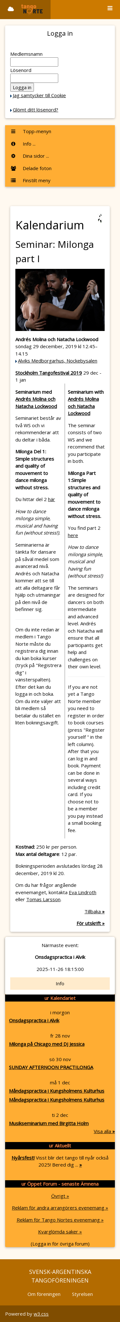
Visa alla (104, 1131)
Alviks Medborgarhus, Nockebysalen (57, 360)
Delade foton (31, 168)
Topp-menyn (30, 131)
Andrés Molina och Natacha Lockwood (83, 406)
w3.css (41, 1314)
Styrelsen (82, 1294)
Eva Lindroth (82, 892)
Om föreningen (44, 1294)
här (51, 499)
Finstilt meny (30, 180)
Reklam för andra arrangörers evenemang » (60, 1207)
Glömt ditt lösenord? (35, 109)
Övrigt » (60, 1196)
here (73, 535)
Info (60, 983)
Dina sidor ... (29, 156)
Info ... (23, 143)
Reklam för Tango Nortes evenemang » (60, 1220)
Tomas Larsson (43, 899)
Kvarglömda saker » (60, 1231)
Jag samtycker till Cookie (39, 95)
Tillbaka (94, 911)
